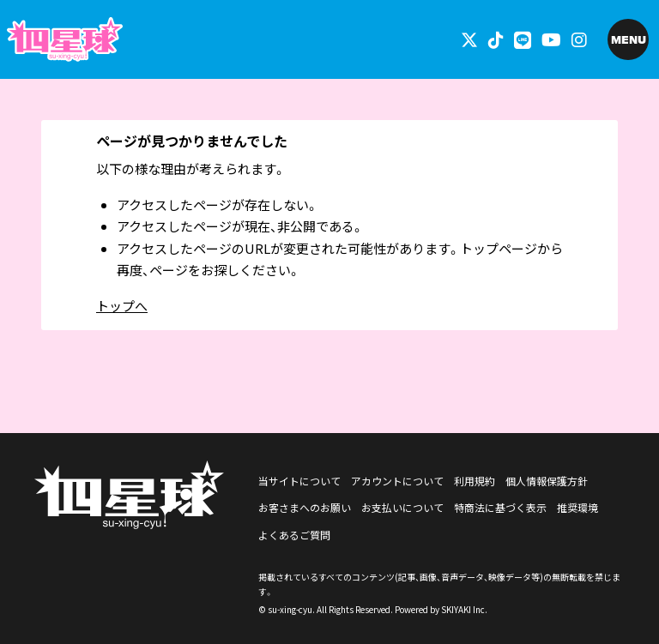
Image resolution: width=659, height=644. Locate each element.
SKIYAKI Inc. (464, 609)
